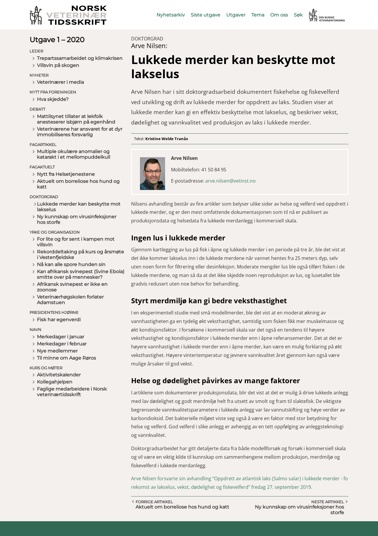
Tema (257, 15)
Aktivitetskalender (59, 375)
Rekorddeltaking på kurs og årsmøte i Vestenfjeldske (80, 254)
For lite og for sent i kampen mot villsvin (76, 241)
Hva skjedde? (53, 99)
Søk (298, 15)
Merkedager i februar (62, 344)
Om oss (279, 15)
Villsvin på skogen (58, 65)
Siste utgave (205, 15)
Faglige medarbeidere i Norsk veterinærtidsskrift (72, 391)
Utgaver (235, 15)
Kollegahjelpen (54, 382)
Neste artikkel (327, 501)
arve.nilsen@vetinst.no (230, 181)
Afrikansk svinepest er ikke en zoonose (72, 287)
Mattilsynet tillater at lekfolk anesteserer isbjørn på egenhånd (76, 119)
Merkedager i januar (60, 337)
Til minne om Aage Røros (66, 358)
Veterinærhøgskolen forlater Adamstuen (70, 299)
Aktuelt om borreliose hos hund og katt (78, 184)
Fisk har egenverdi (59, 319)
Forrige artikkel (154, 501)
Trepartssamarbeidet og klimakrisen (80, 58)
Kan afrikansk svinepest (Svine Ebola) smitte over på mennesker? (80, 274)
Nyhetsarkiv (171, 15)
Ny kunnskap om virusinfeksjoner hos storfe (76, 219)
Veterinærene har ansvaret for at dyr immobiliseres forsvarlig (79, 131)
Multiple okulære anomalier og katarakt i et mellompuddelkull (73, 154)
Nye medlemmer (57, 351)
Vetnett (318, 11)
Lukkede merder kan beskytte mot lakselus (78, 206)
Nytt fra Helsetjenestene (66, 174)
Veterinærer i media (60, 82)
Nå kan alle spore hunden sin (71, 264)
